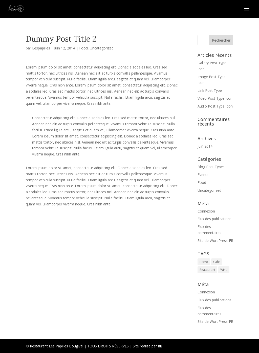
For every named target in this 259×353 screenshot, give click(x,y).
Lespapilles (41, 48)
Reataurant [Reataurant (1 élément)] (207, 270)
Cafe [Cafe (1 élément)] (216, 262)
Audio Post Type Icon (215, 106)
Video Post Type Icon (215, 98)
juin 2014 (205, 146)
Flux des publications (214, 218)
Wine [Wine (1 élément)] (223, 270)
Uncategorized (102, 48)
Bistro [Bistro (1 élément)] (204, 262)
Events (203, 174)
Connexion (206, 211)
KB (160, 346)
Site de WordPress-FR (215, 240)
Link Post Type (210, 90)
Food (83, 48)
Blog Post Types (211, 166)
